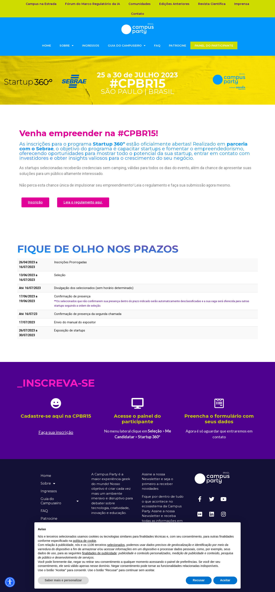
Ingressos (90, 45)
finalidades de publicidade (99, 553)
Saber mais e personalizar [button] (63, 580)
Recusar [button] (199, 580)
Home (46, 45)
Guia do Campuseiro (126, 45)
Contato (137, 14)
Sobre (66, 45)
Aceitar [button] (225, 580)
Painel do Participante (214, 45)
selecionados (116, 545)
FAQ (157, 45)
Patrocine (177, 45)
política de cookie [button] (84, 540)
